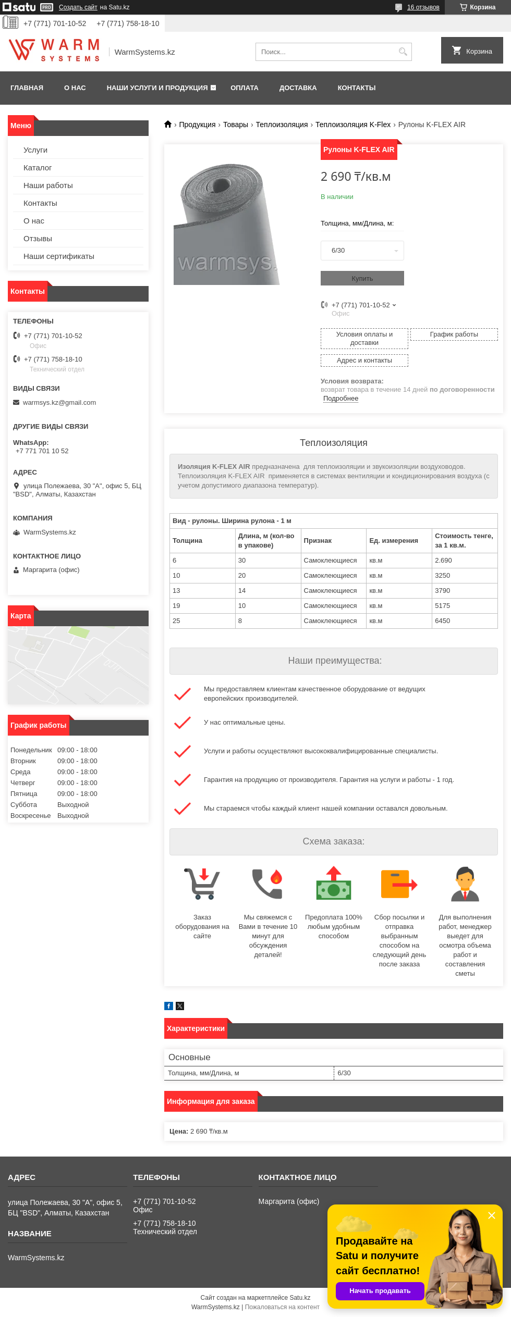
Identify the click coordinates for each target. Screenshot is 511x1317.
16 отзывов (423, 7)
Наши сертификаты (58, 256)
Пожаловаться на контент (282, 1307)
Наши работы (48, 185)
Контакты (357, 88)
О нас (75, 88)
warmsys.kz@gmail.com (59, 402)
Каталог (37, 167)
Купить (362, 278)
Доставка (298, 88)
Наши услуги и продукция (157, 88)
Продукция (197, 124)
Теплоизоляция (282, 124)
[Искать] (403, 52)
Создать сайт (78, 7)
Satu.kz (299, 1297)
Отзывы (37, 238)
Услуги (35, 149)
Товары (235, 124)
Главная (26, 88)
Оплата (244, 88)
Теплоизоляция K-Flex (353, 124)
